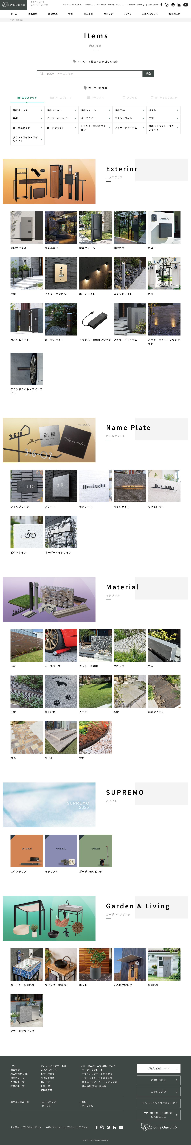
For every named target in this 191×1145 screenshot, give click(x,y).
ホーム (14, 13)
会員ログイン (52, 1127)
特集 (70, 13)
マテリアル (87, 1105)
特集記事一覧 (18, 1086)
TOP (12, 20)
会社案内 (88, 4)
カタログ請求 (48, 1077)
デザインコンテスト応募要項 (97, 1073)
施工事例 (88, 13)
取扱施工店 (174, 13)
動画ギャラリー (19, 1077)
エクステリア (49, 1101)
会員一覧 (45, 1086)
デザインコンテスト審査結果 (97, 1077)
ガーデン (46, 1105)
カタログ (108, 13)
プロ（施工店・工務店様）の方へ (108, 4)
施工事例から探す (20, 1073)
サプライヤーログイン (74, 1127)
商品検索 (33, 13)
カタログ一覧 (18, 1081)
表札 (84, 1101)
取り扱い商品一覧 (20, 1101)
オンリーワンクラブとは (72, 4)
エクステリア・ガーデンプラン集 (99, 1081)
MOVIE (127, 13)
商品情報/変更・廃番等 (94, 1086)
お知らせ (45, 1081)
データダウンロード (92, 1069)
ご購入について (150, 13)
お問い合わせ (154, 4)
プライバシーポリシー (32, 1127)
